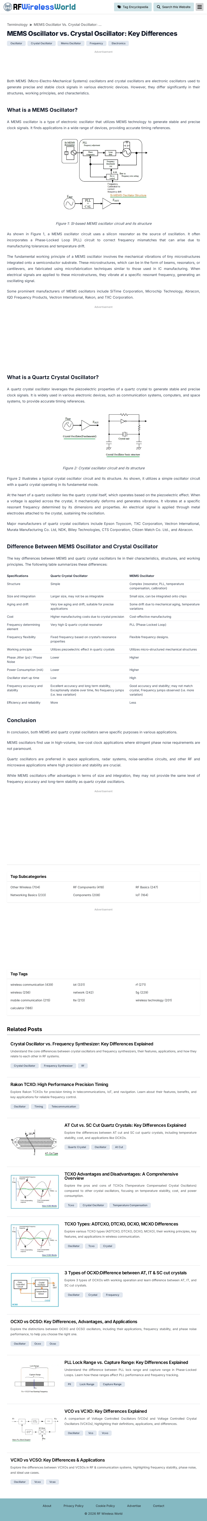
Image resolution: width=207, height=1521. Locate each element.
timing (38, 1106)
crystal (107, 1246)
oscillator (16, 43)
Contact (158, 1506)
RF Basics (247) (147, 887)
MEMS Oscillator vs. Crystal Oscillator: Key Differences (68, 24)
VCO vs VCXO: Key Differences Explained (105, 1411)
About (47, 1506)
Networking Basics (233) (28, 895)
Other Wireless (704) (25, 887)
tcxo (71, 1205)
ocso (53, 1343)
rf (82, 1065)
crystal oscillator (41, 43)
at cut (119, 1147)
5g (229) (142, 992)
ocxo (37, 1343)
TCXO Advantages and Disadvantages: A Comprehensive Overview (121, 1176)
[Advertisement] (103, 64)
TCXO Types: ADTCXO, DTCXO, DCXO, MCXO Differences (121, 1224)
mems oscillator (71, 43)
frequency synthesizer (58, 1065)
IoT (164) (142, 895)
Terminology (17, 24)
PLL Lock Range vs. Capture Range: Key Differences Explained (126, 1362)
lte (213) (79, 1000)
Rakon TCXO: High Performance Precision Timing (59, 1084)
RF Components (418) (88, 887)
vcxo (105, 1433)
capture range (112, 1384)
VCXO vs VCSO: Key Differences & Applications (57, 1460)
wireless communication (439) (31, 984)
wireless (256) (20, 992)
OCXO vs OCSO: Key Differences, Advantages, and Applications (73, 1321)
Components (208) (86, 895)
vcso (52, 1481)
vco (90, 1433)
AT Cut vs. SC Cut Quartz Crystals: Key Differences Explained (125, 1125)
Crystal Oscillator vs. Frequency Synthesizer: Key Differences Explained (81, 1043)
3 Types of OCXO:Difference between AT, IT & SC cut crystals (125, 1272)
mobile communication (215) (30, 1000)
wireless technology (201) (154, 1000)
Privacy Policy (74, 1506)
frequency (96, 43)
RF (39, 7)
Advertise (134, 1506)
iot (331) (79, 984)
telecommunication (64, 1106)
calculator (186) (21, 1008)
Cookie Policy (105, 1506)
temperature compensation (130, 1205)
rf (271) (141, 984)
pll (69, 1384)
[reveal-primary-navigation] (200, 7)
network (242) (83, 992)
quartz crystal (77, 1147)
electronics (118, 43)
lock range (87, 1384)
